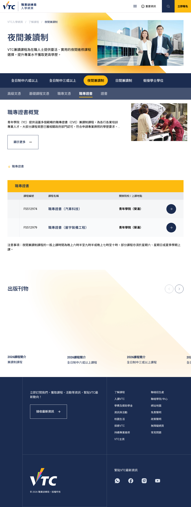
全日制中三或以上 (62, 80)
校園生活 (119, 419)
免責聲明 (156, 412)
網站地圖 (156, 405)
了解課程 (34, 21)
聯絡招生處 (157, 392)
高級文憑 (14, 94)
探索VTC (119, 425)
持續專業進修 (122, 432)
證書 (104, 94)
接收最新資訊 (48, 411)
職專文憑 (64, 94)
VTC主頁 (119, 439)
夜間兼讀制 (95, 80)
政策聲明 (156, 419)
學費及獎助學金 (123, 405)
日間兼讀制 (123, 80)
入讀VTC (119, 398)
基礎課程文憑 (39, 94)
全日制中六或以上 (24, 80)
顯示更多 (23, 142)
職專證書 (86, 94)
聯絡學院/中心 (159, 398)
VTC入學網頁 (15, 21)
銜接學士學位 (153, 80)
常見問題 (156, 432)
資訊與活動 (120, 412)
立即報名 (183, 6)
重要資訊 (148, 6)
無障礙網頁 (157, 425)
